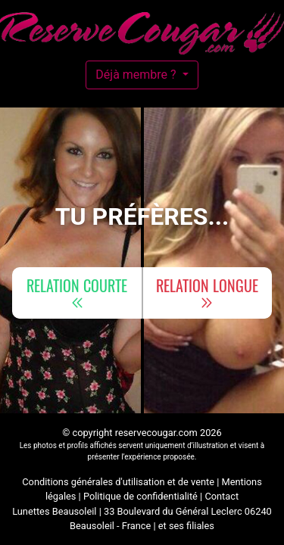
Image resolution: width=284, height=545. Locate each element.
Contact (221, 496)
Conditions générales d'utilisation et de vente (118, 481)
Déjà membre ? (137, 74)
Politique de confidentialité (140, 496)
